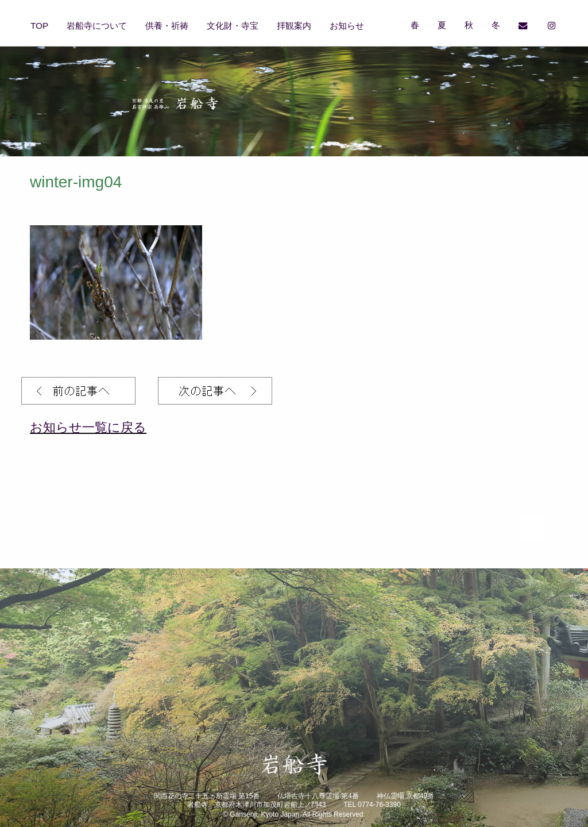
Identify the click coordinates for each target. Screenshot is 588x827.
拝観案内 (294, 25)
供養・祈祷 (166, 25)
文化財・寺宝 (232, 25)
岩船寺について (97, 25)
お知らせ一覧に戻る (88, 427)
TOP (39, 25)
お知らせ (347, 25)
